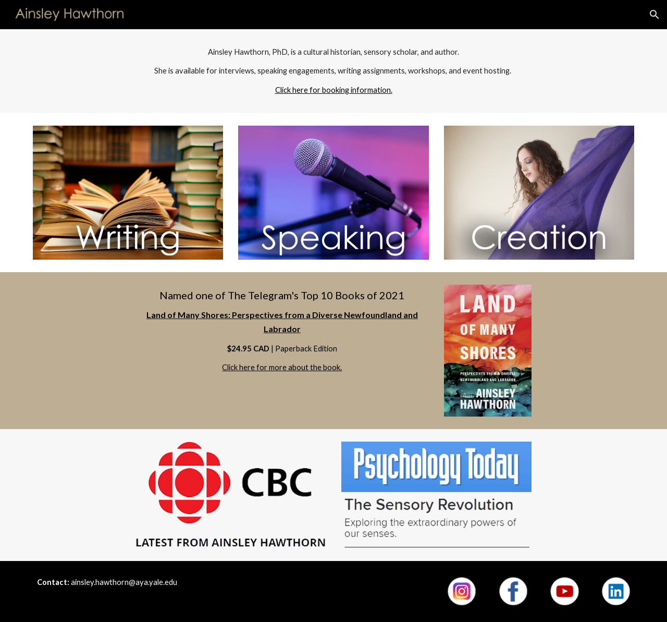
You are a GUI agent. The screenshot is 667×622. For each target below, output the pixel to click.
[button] (654, 14)
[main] (333, 71)
